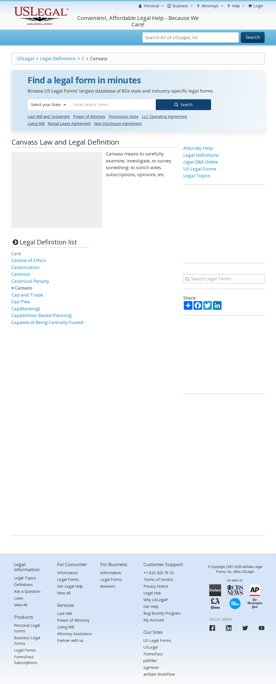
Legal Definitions (58, 58)
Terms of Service (158, 578)
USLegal (25, 58)
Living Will (35, 122)
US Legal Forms (199, 168)
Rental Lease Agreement (69, 122)
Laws (18, 597)
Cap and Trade (27, 294)
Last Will (64, 612)
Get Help (150, 605)
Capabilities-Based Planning (41, 314)
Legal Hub (152, 592)
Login (255, 5)
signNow (151, 666)
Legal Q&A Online (200, 161)
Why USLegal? (155, 598)
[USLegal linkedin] (229, 627)
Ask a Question (27, 590)
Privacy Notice (155, 585)
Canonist (20, 273)
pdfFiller (150, 659)
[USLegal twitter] (245, 627)
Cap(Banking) (25, 308)
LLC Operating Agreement (164, 115)
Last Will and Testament (48, 115)
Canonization (25, 266)
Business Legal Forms (27, 639)
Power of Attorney (89, 115)
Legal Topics (196, 175)
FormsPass (153, 653)
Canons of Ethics (28, 259)
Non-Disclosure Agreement (118, 122)
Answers (107, 585)
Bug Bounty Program (162, 612)
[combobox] (49, 104)
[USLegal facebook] (212, 627)
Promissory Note (124, 115)
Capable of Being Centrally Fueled (47, 321)
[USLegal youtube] (261, 627)
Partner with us (70, 639)
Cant (16, 253)
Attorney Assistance (74, 632)
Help (235, 6)
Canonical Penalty (30, 280)
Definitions (23, 583)
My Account (153, 619)
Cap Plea (20, 301)
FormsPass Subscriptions (25, 659)
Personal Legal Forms (27, 627)
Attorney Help (198, 147)
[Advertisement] (56, 189)
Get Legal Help (70, 585)
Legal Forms (25, 649)
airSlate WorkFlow (159, 673)
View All (20, 604)
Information (67, 571)
